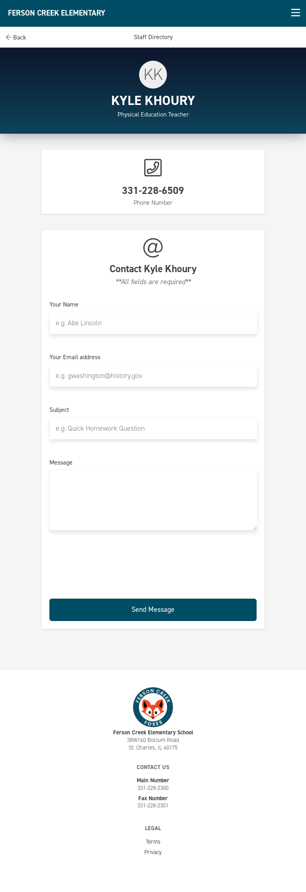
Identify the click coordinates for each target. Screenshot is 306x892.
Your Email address (74, 357)
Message (61, 462)
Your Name (63, 304)
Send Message (153, 609)
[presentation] (153, 563)
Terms (153, 842)
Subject (59, 410)
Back (16, 37)
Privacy (153, 852)
